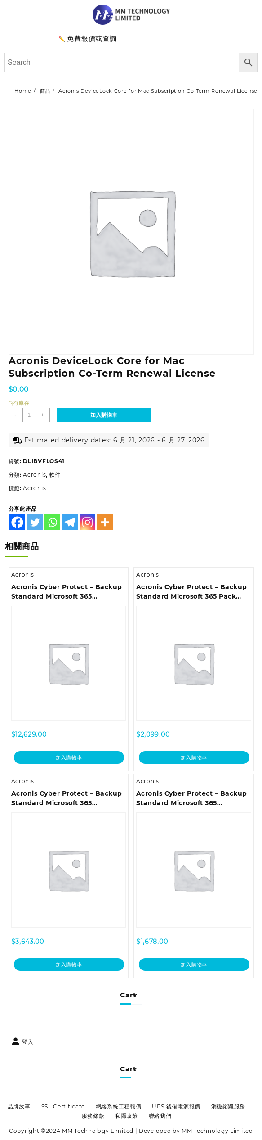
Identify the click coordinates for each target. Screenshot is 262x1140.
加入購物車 (103, 415)
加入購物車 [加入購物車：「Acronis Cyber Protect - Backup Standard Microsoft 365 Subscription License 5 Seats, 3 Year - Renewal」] (194, 964)
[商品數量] (29, 415)
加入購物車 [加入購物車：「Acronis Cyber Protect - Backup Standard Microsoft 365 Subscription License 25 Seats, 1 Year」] (69, 964)
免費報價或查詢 (91, 38)
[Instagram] (87, 522)
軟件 (55, 474)
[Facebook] (17, 522)
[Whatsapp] (52, 522)
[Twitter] (35, 522)
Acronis (34, 474)
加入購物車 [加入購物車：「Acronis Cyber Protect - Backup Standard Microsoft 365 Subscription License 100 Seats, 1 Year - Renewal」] (69, 757)
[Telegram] (70, 522)
